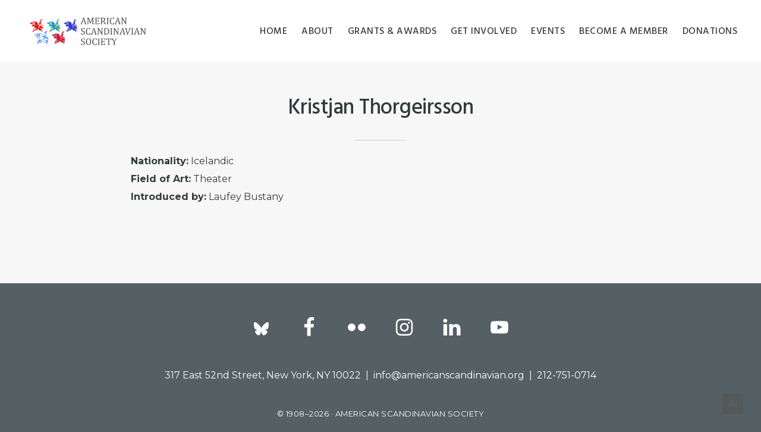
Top (732, 403)
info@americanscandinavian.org (448, 375)
